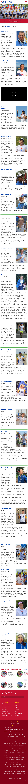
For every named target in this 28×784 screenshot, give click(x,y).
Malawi (23, 752)
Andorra (13, 727)
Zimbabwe (19, 778)
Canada (10, 734)
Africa (6, 727)
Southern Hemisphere (21, 771)
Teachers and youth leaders (7, 705)
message (7, 26)
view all (26, 669)
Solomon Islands (7, 771)
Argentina (7, 729)
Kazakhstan (12, 748)
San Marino (23, 766)
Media (16, 711)
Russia (10, 766)
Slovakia (17, 769)
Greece (6, 745)
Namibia (23, 757)
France (23, 741)
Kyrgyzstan (6, 750)
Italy (4, 748)
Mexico (10, 755)
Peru (23, 762)
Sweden (8, 773)
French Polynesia (7, 743)
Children (3, 703)
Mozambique (17, 757)
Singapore (13, 769)
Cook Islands (11, 736)
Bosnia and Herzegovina (8, 732)
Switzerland (14, 773)
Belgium (20, 731)
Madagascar (18, 752)
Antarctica (22, 727)
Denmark (16, 738)
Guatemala (16, 745)
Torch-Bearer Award (6, 713)
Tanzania (19, 773)
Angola (18, 727)
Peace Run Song (5, 711)
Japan (8, 748)
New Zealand (17, 759)
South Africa (13, 771)
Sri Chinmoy (17, 705)
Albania (9, 727)
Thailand (23, 773)
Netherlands (11, 759)
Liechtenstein (23, 750)
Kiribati (20, 748)
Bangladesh (11, 731)
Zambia (14, 778)
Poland (6, 764)
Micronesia (15, 755)
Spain (5, 773)
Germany (13, 743)
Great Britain (22, 743)
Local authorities (5, 709)
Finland (19, 741)
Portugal (10, 764)
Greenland (11, 745)
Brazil (20, 732)
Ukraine (7, 776)
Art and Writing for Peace (7, 715)
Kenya (17, 748)
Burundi (6, 734)
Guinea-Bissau (22, 745)
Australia (18, 729)
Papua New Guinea (12, 762)
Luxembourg (12, 752)
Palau (6, 762)
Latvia (10, 750)
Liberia (18, 750)
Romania (6, 766)
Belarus (15, 731)
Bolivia (24, 731)
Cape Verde (15, 734)
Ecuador (20, 738)
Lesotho (14, 750)
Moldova (19, 755)
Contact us (17, 715)
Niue (22, 759)
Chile (20, 734)
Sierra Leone (7, 769)
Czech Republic (10, 738)
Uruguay (17, 776)
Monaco (23, 755)
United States (12, 776)
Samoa (18, 766)
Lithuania (7, 752)
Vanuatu (22, 776)
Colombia (6, 736)
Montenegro (11, 757)
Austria (23, 729)
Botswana (16, 732)
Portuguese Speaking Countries (19, 764)
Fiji (15, 741)
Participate (4, 707)
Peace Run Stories (18, 713)
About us (16, 703)
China (23, 734)
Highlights (17, 709)
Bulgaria (24, 732)
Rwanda (14, 766)
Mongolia (6, 757)
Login (25, 780)
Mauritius (6, 755)
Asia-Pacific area (13, 729)
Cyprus (23, 736)
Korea (24, 748)
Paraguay (19, 762)
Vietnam (10, 778)
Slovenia (22, 769)
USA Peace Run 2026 (15, 723)
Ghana (17, 743)
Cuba (20, 736)
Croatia (16, 736)
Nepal (7, 759)
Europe (6, 741)
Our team (17, 707)
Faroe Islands (11, 741)
